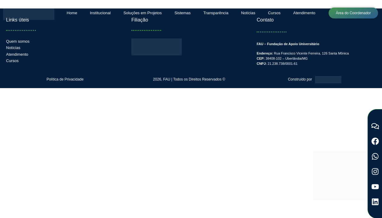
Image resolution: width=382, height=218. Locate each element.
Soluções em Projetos (142, 13)
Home (72, 13)
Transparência (215, 13)
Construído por (300, 79)
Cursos (274, 13)
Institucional (100, 13)
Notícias (248, 13)
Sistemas (182, 13)
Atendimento (304, 13)
